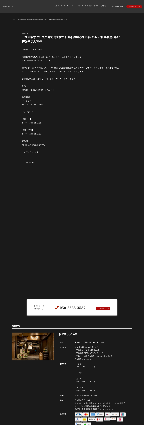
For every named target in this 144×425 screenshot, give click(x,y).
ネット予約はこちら (134, 6)
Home (13, 19)
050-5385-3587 (117, 7)
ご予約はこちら (103, 309)
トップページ (30, 162)
